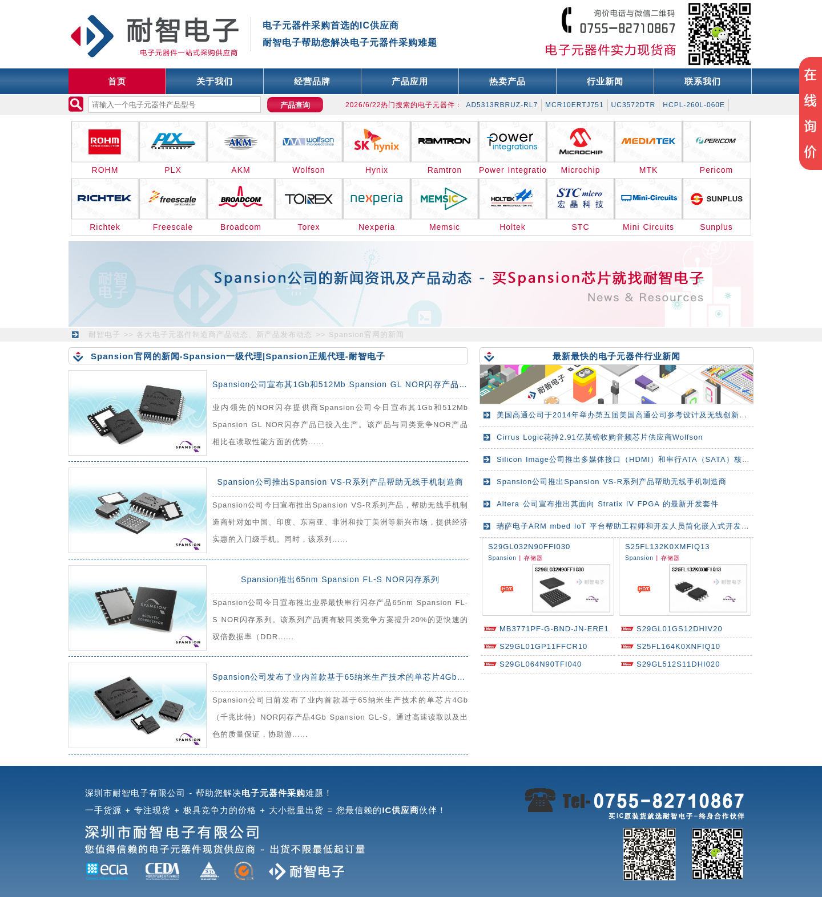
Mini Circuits (648, 227)
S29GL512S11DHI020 (678, 664)
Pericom (716, 169)
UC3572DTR (633, 105)
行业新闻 (605, 81)
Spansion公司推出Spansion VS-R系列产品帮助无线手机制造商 (340, 481)
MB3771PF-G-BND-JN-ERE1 (554, 628)
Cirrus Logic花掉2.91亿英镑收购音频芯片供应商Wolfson (600, 437)
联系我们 (702, 81)
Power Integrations (513, 169)
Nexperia (376, 227)
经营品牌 (312, 81)
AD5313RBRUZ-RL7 (502, 105)
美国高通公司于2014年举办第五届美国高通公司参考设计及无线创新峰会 (626, 415)
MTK (648, 169)
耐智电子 (104, 334)
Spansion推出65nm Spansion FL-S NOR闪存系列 (340, 579)
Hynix (376, 169)
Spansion (502, 558)
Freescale (173, 227)
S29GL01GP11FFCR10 (543, 646)
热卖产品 (507, 81)
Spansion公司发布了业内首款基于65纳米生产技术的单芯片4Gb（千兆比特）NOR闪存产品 (387, 676)
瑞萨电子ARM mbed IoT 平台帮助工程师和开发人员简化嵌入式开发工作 (627, 526)
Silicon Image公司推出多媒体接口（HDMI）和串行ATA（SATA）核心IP (627, 459)
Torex (308, 227)
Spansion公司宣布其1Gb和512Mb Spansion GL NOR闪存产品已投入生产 (357, 384)
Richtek (105, 227)
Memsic (444, 227)
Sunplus (716, 227)
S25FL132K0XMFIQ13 (667, 546)
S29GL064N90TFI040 (540, 664)
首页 (117, 81)
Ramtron (445, 169)
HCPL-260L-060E (694, 105)
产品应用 (410, 81)
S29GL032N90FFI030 (529, 546)
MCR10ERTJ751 (574, 105)
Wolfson (308, 169)
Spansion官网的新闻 (366, 334)
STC (581, 227)
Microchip (581, 169)
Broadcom (240, 227)
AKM (240, 169)
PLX (172, 169)
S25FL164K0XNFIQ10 (678, 646)
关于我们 (214, 81)
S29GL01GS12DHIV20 (679, 628)
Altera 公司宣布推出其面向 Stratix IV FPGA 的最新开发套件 (608, 504)
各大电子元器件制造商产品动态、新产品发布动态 (224, 334)
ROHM (105, 169)
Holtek (512, 227)
